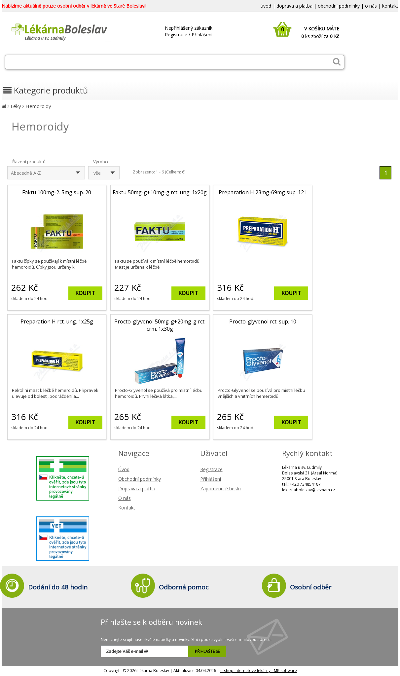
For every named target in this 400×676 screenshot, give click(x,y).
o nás (371, 6)
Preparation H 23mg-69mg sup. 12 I (263, 192)
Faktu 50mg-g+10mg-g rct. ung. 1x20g (160, 192)
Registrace (176, 34)
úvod (266, 6)
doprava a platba (294, 6)
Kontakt (126, 508)
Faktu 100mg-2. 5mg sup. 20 (56, 192)
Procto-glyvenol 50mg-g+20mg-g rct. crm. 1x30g (159, 325)
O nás (124, 498)
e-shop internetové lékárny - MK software (258, 670)
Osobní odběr (310, 587)
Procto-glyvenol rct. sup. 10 (262, 321)
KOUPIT (85, 293)
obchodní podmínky (339, 6)
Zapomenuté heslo (220, 488)
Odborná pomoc (183, 587)
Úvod (123, 469)
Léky (16, 106)
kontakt (390, 6)
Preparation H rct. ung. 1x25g (56, 321)
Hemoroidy (38, 106)
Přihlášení (202, 34)
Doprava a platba (136, 488)
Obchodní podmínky (139, 479)
